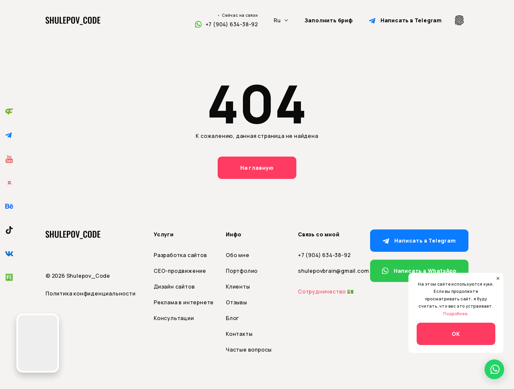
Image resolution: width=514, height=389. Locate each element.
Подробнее (455, 313)
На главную (257, 167)
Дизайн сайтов (174, 286)
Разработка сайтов (180, 255)
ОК (456, 333)
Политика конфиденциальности (91, 293)
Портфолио (242, 270)
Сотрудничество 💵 (326, 291)
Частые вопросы (249, 349)
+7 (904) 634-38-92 (232, 24)
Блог (232, 318)
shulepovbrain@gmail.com (329, 270)
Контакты (239, 333)
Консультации (174, 318)
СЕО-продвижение (180, 270)
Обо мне (237, 255)
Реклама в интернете (184, 302)
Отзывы (236, 302)
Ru (277, 20)
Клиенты (238, 286)
